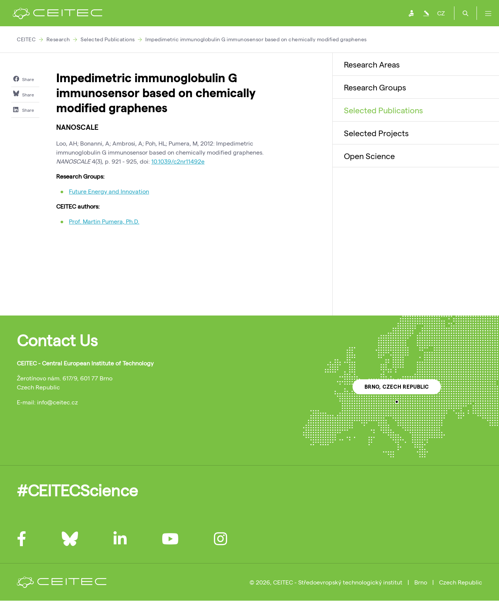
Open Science (369, 156)
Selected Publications (108, 39)
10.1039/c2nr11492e (178, 161)
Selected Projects (376, 133)
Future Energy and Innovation (109, 191)
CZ (441, 13)
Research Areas (372, 64)
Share (23, 79)
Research (58, 39)
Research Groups (375, 87)
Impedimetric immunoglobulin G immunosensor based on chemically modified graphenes (256, 39)
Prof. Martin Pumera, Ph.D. (104, 221)
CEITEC (26, 39)
